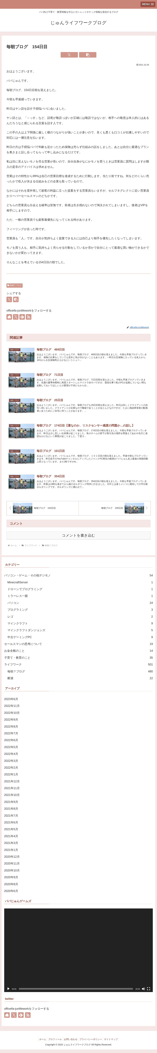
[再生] (8, 992)
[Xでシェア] (69, 55)
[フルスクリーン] (148, 992)
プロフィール (53, 1043)
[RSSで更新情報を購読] (28, 317)
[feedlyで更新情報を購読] (22, 317)
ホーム (40, 1043)
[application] (78, 954)
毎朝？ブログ (14, 285)
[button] (87, 55)
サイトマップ (113, 1043)
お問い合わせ (70, 1043)
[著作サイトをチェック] (9, 317)
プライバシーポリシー (92, 1043)
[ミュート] (143, 992)
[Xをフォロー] (15, 317)
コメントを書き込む (78, 539)
